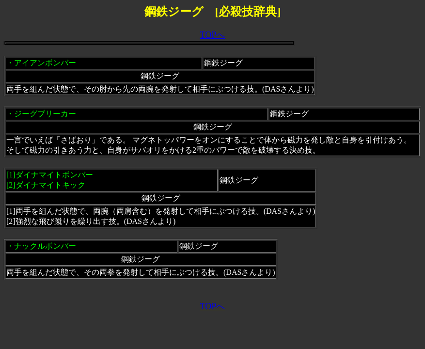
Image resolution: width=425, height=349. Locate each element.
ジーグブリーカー (45, 114)
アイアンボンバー (45, 63)
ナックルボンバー (45, 246)
